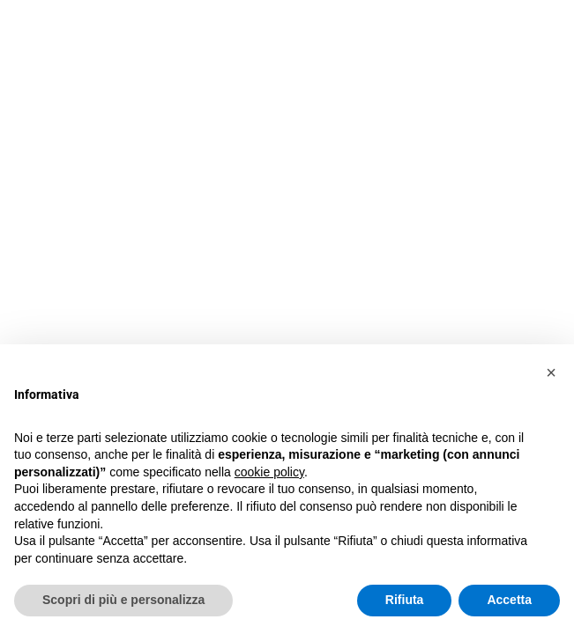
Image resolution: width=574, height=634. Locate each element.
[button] (551, 372)
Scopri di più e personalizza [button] (123, 600)
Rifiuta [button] (404, 600)
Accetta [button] (509, 600)
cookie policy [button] (269, 472)
